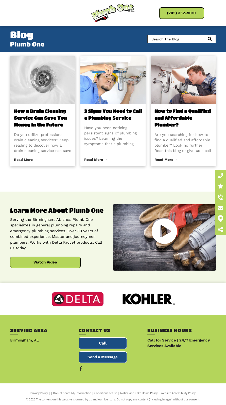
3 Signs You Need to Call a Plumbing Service (113, 114)
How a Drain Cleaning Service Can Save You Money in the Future (40, 117)
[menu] (214, 13)
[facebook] (80, 369)
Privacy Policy (39, 393)
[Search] (181, 39)
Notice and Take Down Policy (139, 393)
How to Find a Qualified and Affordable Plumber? (182, 117)
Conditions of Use (105, 393)
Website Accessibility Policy (178, 393)
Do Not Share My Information (72, 393)
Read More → (25, 160)
